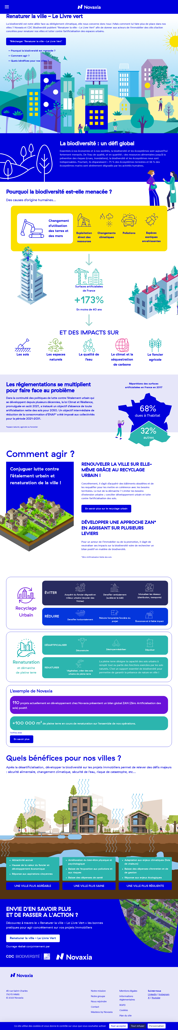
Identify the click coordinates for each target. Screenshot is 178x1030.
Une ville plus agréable (32, 886)
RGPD (122, 1005)
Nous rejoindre (99, 1002)
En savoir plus (21, 739)
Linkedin (152, 995)
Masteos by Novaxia (102, 1012)
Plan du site (125, 1016)
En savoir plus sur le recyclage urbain (106, 509)
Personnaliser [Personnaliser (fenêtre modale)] (156, 1026)
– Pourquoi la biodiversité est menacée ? (32, 51)
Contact (95, 1007)
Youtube (155, 998)
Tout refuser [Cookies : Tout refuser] (137, 1026)
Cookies (123, 1010)
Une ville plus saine (89, 886)
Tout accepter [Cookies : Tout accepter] (118, 1026)
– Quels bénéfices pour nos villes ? (28, 61)
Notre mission (98, 991)
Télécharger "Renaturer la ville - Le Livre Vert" (36, 41)
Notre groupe (98, 996)
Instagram (164, 995)
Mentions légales (128, 991)
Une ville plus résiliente (145, 886)
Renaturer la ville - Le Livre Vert (33, 938)
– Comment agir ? (19, 56)
